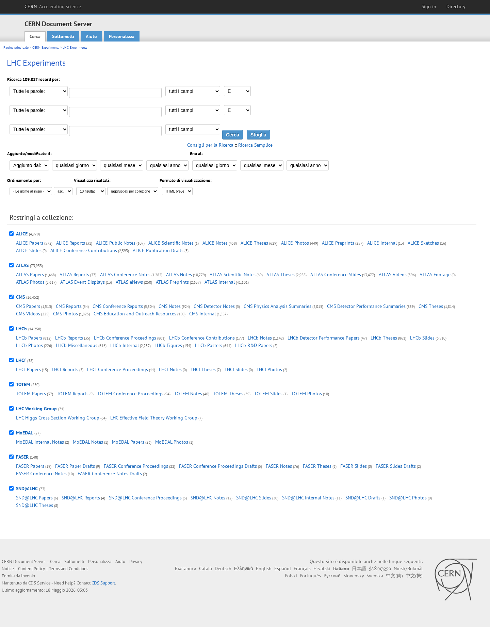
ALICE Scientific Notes (171, 243)
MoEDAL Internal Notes (40, 442)
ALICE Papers (29, 243)
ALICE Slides (29, 250)
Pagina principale (16, 47)
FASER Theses (317, 466)
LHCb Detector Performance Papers (324, 338)
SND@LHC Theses (34, 505)
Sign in (429, 6)
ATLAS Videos (393, 274)
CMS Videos (28, 314)
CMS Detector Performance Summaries (366, 306)
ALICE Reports (70, 243)
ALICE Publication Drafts (158, 250)
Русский (332, 576)
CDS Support (103, 583)
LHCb (21, 329)
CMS (20, 297)
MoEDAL (24, 433)
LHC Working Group (36, 409)
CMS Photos (65, 314)
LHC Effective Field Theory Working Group (153, 418)
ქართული (380, 568)
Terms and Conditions (68, 569)
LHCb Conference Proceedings (125, 338)
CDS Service (39, 583)
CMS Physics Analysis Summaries (277, 306)
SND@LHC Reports (81, 498)
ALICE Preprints (338, 243)
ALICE (22, 234)
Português (310, 576)
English (264, 568)
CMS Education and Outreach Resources (135, 314)
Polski (291, 576)
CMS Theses (431, 306)
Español (282, 568)
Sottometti (63, 36)
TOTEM (23, 384)
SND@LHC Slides (253, 498)
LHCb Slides (422, 338)
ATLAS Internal (220, 282)
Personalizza (121, 36)
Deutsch (223, 568)
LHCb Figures (168, 345)
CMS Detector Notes (214, 306)
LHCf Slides (236, 369)
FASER (22, 457)
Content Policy (31, 569)
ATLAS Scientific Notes (233, 274)
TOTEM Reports (72, 394)
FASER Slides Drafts (396, 466)
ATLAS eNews (129, 282)
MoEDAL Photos (171, 442)
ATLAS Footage (435, 274)
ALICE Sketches (423, 243)
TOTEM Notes (188, 394)
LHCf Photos (269, 369)
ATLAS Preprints (172, 282)
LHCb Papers (29, 338)
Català (205, 568)
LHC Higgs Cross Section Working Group (57, 418)
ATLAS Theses (280, 274)
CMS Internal (202, 314)
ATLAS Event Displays (82, 282)
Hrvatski (321, 568)
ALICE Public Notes (115, 243)
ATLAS (22, 265)
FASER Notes (279, 466)
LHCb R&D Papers (253, 345)
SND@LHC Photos (408, 498)
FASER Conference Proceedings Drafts (218, 466)
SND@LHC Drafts (362, 498)
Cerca (35, 36)
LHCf (21, 360)
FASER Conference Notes (41, 474)
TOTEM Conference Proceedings (130, 394)
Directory (456, 6)
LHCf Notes (170, 369)
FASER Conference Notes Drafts (110, 474)
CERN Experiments (45, 47)
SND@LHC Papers (34, 498)
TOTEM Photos (306, 394)
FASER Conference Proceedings (136, 466)
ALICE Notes (215, 243)
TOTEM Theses (228, 394)
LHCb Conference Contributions (202, 338)
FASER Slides (353, 466)
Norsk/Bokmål (408, 568)
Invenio (28, 576)
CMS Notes (170, 306)
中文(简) (394, 576)
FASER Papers (30, 466)
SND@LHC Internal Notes (308, 498)
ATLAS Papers (30, 274)
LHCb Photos (29, 345)
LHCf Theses (203, 369)
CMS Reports (69, 306)
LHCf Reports (65, 369)
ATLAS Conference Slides (335, 274)
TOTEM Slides (268, 394)
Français (302, 568)
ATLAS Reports (74, 274)
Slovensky (353, 576)
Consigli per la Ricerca (210, 145)
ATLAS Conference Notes (125, 274)
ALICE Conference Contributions (83, 250)
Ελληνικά (243, 568)
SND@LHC (27, 488)
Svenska (374, 576)
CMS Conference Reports (118, 306)
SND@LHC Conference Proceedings (145, 498)
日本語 (359, 568)
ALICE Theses (254, 243)
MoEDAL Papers (128, 442)
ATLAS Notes (179, 274)
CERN (52, 6)
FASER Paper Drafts (75, 466)
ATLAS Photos (30, 282)
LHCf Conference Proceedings (117, 369)
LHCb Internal (124, 345)
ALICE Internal (382, 243)
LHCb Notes (260, 338)
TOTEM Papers (31, 394)
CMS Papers (28, 306)
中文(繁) (414, 576)
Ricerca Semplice (255, 145)
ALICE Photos (295, 243)
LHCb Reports (69, 338)
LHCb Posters (208, 345)
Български (185, 568)
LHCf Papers (28, 369)
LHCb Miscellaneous (76, 345)
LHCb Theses (384, 338)
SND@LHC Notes (208, 498)
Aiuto (91, 36)
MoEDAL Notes (88, 442)
